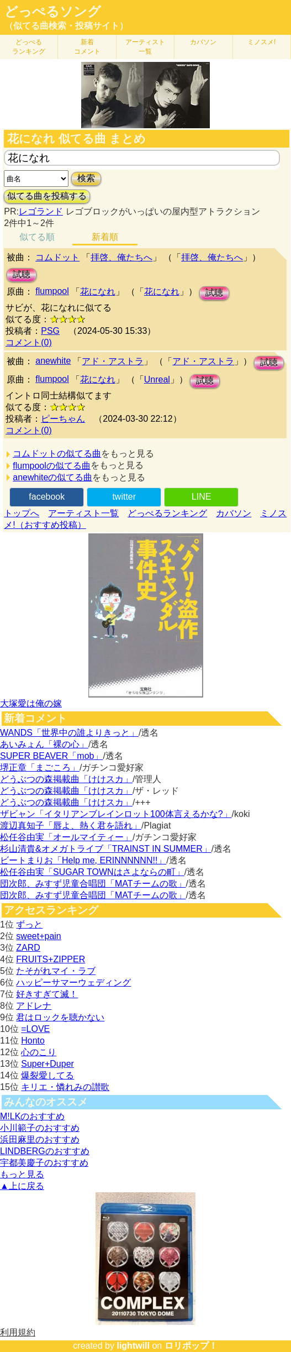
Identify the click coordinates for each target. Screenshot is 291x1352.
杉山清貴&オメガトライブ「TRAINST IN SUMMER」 (105, 848)
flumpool (51, 291)
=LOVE (35, 1029)
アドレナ (33, 1005)
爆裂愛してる (47, 1075)
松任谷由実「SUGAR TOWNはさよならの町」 (92, 872)
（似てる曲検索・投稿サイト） (66, 25)
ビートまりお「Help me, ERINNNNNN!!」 (83, 860)
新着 (87, 46)
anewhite (53, 360)
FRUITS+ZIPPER (50, 959)
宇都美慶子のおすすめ (44, 1162)
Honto (33, 1040)
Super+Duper (47, 1063)
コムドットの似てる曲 (57, 453)
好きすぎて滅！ (47, 994)
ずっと (29, 924)
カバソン (203, 42)
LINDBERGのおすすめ (44, 1151)
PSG (50, 331)
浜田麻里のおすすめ (40, 1139)
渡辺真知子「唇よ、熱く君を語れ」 (70, 825)
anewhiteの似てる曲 (52, 477)
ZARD (28, 947)
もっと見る (22, 1174)
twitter (124, 496)
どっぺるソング (52, 11)
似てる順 (37, 237)
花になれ (97, 291)
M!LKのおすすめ (32, 1116)
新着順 (105, 237)
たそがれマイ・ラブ (56, 971)
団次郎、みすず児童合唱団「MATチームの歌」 (93, 883)
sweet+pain (38, 936)
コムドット (57, 257)
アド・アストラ (113, 361)
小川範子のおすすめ (40, 1128)
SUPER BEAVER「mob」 (51, 756)
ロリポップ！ (191, 1345)
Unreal (157, 379)
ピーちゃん (63, 418)
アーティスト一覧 (83, 513)
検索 (86, 178)
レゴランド (41, 211)
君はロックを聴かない (60, 1017)
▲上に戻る (22, 1186)
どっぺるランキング (167, 513)
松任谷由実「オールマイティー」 (66, 837)
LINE (201, 496)
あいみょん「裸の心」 (44, 744)
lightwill (133, 1345)
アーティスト (145, 46)
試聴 (21, 274)
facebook (47, 496)
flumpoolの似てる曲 (51, 465)
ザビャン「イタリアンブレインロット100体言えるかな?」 (116, 814)
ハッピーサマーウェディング (73, 982)
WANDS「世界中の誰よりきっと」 (69, 732)
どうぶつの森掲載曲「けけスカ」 (66, 779)
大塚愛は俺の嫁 (31, 703)
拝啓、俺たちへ (121, 257)
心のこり (38, 1052)
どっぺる (28, 46)
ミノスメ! (261, 42)
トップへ (21, 513)
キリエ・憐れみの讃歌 (65, 1087)
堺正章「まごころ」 (40, 767)
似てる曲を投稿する (47, 196)
